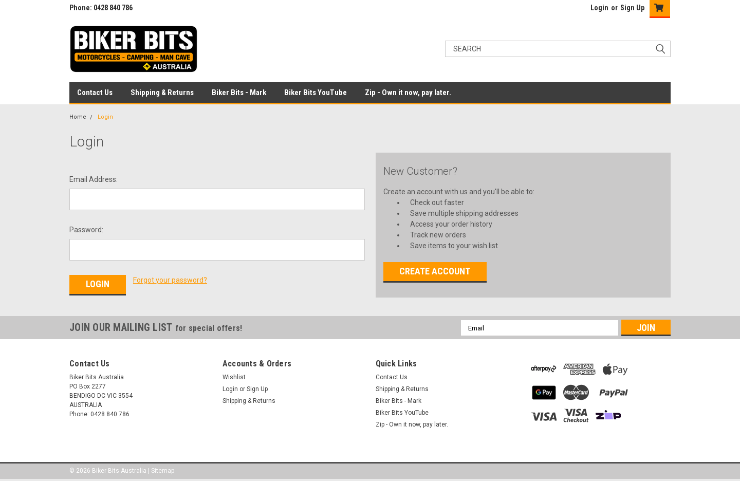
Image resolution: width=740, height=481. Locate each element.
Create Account (434, 271)
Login (599, 8)
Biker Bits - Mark (239, 92)
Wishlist (234, 377)
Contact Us (95, 92)
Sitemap (162, 470)
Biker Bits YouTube (315, 92)
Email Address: (93, 179)
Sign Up (632, 8)
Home (77, 117)
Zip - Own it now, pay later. (408, 92)
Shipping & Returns (162, 92)
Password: (86, 230)
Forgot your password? (170, 280)
